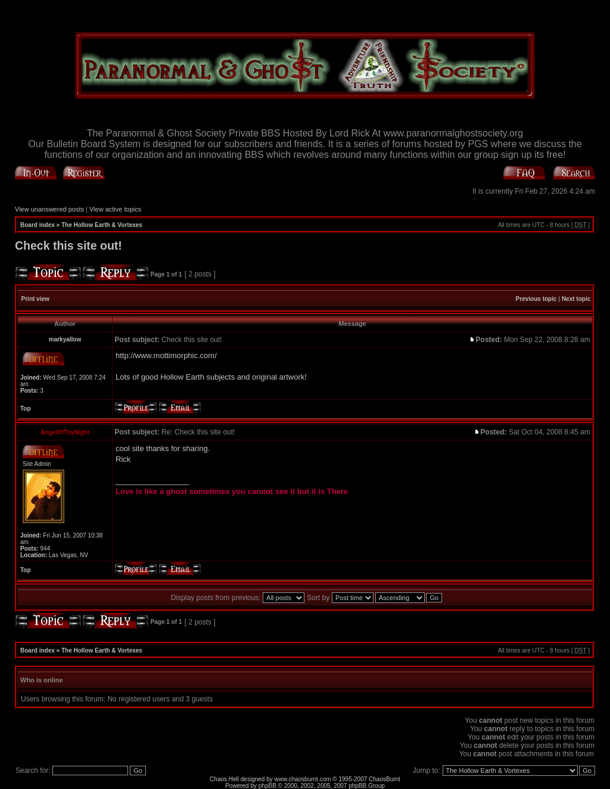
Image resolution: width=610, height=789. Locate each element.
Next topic (576, 299)
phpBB (267, 785)
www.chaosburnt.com (303, 779)
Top (25, 408)
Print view (35, 299)
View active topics (115, 209)
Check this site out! (68, 245)
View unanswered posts (49, 209)
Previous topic (536, 299)
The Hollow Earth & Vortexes (101, 225)
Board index (37, 225)
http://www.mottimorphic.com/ (166, 355)
